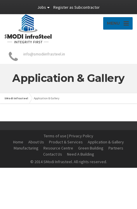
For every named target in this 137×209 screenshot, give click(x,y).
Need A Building (80, 154)
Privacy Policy (81, 135)
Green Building (90, 148)
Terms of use (55, 135)
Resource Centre (58, 148)
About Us (36, 142)
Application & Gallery (106, 142)
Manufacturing (26, 148)
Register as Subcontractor (76, 7)
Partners (115, 148)
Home (18, 142)
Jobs (41, 7)
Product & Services (66, 142)
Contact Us (52, 154)
